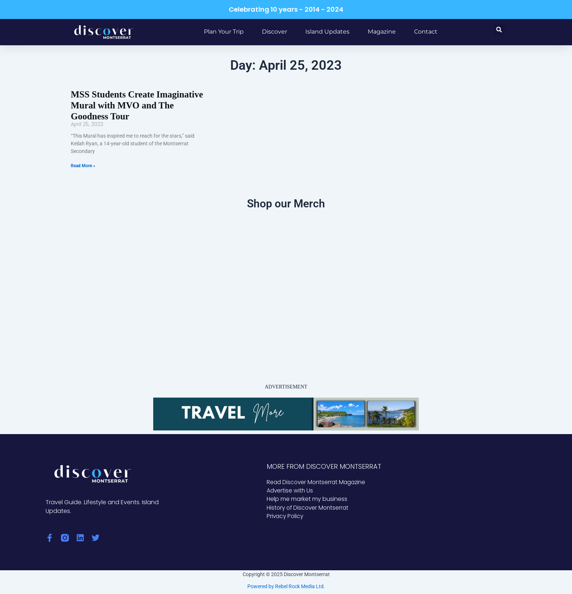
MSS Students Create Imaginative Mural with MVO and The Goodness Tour (134, 104)
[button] (499, 29)
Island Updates (327, 31)
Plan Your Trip (224, 31)
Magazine (382, 31)
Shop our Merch (286, 202)
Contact (425, 31)
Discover (274, 31)
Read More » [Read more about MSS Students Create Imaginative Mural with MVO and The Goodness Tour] (83, 164)
